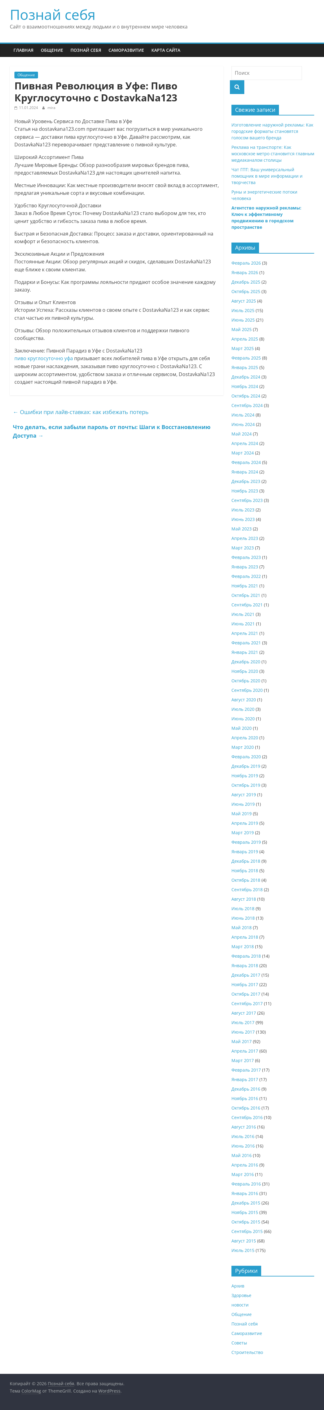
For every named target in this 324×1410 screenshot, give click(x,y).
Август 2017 (243, 1013)
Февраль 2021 (246, 643)
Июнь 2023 (243, 519)
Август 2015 (243, 1241)
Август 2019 (243, 794)
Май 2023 (241, 529)
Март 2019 (242, 832)
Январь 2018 (244, 965)
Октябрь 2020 (245, 681)
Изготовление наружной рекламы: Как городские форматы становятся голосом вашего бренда (272, 131)
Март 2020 (242, 747)
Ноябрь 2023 (244, 491)
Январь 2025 (244, 367)
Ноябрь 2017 (244, 984)
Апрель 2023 (244, 538)
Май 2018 (241, 927)
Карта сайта (165, 50)
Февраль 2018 (246, 956)
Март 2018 (242, 946)
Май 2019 (241, 813)
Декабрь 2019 (245, 766)
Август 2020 (243, 700)
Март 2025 (242, 348)
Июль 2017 (242, 1022)
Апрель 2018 (244, 937)
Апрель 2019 (244, 823)
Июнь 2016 (243, 1146)
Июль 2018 (242, 908)
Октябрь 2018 (245, 880)
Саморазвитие (126, 50)
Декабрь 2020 (245, 662)
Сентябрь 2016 (247, 1117)
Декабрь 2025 (245, 282)
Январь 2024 (244, 472)
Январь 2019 (244, 851)
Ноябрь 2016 (244, 1098)
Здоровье (241, 1295)
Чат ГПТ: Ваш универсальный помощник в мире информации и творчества (267, 176)
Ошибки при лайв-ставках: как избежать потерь (81, 412)
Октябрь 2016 (245, 1108)
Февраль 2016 (246, 1184)
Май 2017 (241, 1041)
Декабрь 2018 (245, 861)
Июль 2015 (242, 1250)
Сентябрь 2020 (247, 690)
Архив (237, 1286)
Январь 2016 (244, 1193)
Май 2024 (241, 434)
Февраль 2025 (246, 358)
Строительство (247, 1352)
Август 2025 (243, 301)
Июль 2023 (242, 510)
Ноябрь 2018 (244, 870)
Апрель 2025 (244, 339)
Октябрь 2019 (245, 785)
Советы (239, 1343)
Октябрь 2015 (245, 1222)
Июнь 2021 (243, 624)
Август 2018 (243, 899)
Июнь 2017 (243, 1032)
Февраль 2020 (246, 757)
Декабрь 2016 (245, 1089)
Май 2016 (241, 1155)
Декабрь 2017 (245, 975)
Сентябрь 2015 (247, 1231)
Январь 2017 (244, 1079)
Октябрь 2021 (245, 595)
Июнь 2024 (243, 424)
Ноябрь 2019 (244, 776)
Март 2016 (242, 1174)
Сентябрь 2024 (247, 405)
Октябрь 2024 (245, 396)
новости (240, 1305)
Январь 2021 (244, 652)
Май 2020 (241, 728)
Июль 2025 (242, 310)
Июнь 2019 (243, 804)
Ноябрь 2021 (244, 586)
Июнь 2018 (243, 918)
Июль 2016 (242, 1136)
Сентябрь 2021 (247, 605)
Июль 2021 (242, 614)
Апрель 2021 (244, 633)
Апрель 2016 (244, 1165)
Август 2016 (243, 1127)
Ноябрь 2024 (244, 386)
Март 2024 (242, 453)
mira (51, 107)
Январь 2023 (244, 567)
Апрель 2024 (244, 443)
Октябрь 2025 (245, 291)
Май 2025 (241, 329)
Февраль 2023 (246, 557)
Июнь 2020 (243, 719)
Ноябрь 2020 (244, 671)
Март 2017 (242, 1060)
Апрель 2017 (244, 1051)
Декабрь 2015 (245, 1203)
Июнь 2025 (243, 320)
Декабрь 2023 (245, 481)
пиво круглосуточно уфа (43, 358)
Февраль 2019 (246, 842)
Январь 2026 (244, 272)
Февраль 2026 (246, 263)
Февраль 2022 (246, 576)
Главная (23, 50)
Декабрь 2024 (245, 377)
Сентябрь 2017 (247, 1003)
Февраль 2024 (246, 462)
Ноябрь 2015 (244, 1212)
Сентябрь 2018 (247, 889)
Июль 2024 (242, 415)
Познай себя (52, 14)
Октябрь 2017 (245, 994)
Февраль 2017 (246, 1070)
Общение (52, 50)
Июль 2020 (242, 709)
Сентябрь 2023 (247, 500)
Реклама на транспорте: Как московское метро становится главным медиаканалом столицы (272, 153)
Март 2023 (242, 548)
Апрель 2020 (244, 738)
